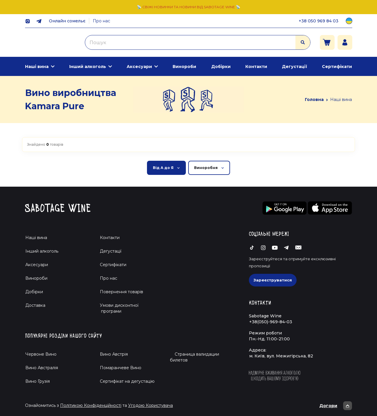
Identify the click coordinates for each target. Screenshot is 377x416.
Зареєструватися (273, 280)
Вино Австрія (114, 354)
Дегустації (294, 66)
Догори (335, 405)
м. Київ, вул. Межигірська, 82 (281, 356)
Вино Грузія (37, 381)
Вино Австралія (41, 367)
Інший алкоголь (87, 66)
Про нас (101, 21)
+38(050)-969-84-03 (270, 321)
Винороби (184, 66)
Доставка (35, 305)
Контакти (256, 66)
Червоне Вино (41, 354)
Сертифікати (337, 66)
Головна (314, 99)
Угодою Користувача (150, 405)
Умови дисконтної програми (116, 308)
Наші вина (37, 66)
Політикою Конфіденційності (90, 405)
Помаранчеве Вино (120, 367)
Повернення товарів (121, 291)
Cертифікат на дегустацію (127, 381)
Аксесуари (139, 66)
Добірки (221, 66)
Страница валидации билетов (194, 357)
